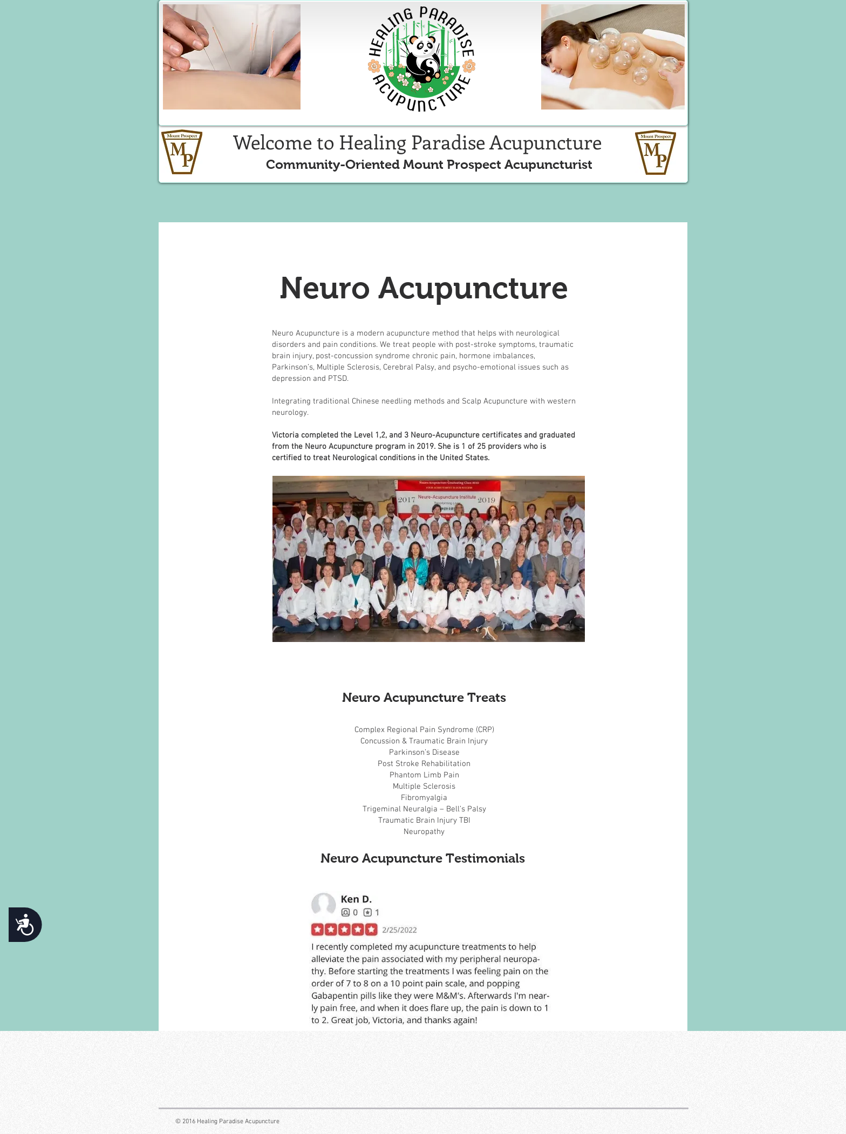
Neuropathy (424, 832)
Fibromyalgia (424, 798)
